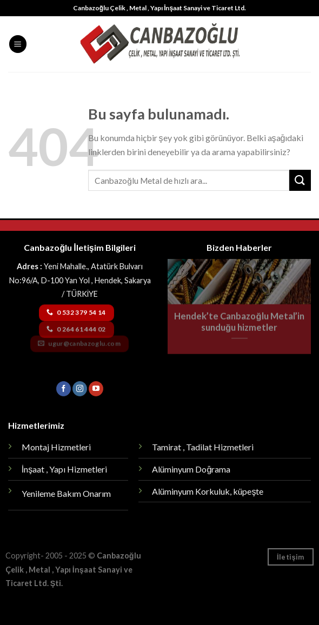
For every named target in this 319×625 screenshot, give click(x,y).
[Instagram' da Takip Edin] (79, 388)
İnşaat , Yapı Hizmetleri (64, 469)
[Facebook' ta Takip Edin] (63, 388)
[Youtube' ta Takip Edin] (96, 388)
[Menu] (17, 44)
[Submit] (300, 180)
